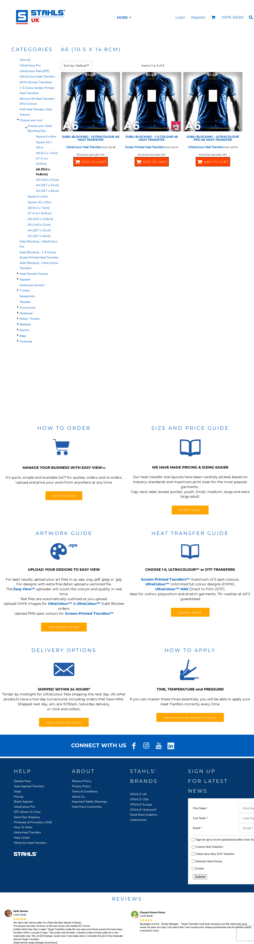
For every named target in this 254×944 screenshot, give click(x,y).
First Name (201, 808)
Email (197, 828)
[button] (213, 17)
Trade (17, 791)
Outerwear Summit (32, 285)
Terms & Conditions (85, 791)
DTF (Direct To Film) (27, 812)
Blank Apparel (23, 802)
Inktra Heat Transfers (27, 832)
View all (25, 60)
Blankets (25, 324)
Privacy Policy (81, 786)
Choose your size (31, 120)
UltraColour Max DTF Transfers (215, 854)
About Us (78, 797)
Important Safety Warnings (89, 802)
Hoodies (25, 302)
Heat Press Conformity (87, 807)
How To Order (23, 827)
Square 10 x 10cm (39, 202)
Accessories (28, 308)
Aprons (24, 330)
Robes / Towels (30, 319)
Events (200, 868)
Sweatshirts (27, 296)
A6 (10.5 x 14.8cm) (40, 219)
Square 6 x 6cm (46, 136)
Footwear (26, 341)
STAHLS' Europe (141, 804)
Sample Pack (22, 781)
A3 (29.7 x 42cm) (47, 191)
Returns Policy (81, 781)
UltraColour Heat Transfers (37, 77)
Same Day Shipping (27, 817)
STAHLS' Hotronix (142, 810)
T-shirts (25, 291)
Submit (200, 877)
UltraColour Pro (30, 65)
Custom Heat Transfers (209, 846)
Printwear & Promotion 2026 (33, 822)
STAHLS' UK (138, 794)
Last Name (200, 818)
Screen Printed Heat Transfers (144, 147)
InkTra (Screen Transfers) (36, 82)
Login (180, 17)
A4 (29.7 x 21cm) (47, 185)
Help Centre (22, 838)
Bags (23, 336)
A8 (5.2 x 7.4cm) (47, 153)
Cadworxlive (138, 820)
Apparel (25, 279)
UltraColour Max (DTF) (35, 71)
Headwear (26, 313)
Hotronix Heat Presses (209, 861)
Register (198, 17)
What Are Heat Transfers (30, 843)
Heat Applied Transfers (29, 786)
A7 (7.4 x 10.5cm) (39, 213)
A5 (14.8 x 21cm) (47, 180)
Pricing (18, 797)
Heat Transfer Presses (34, 274)
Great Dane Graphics (143, 815)
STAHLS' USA (139, 799)
